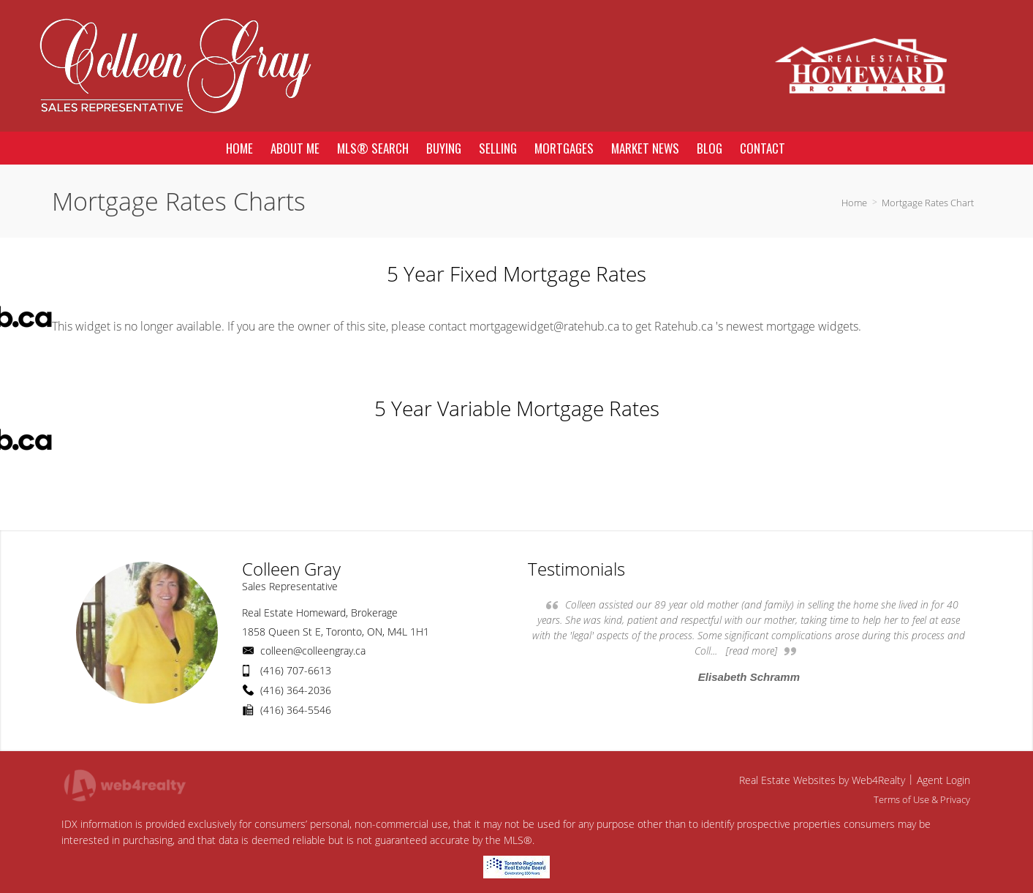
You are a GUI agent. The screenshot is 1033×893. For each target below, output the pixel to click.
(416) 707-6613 (295, 670)
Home (854, 202)
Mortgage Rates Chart (928, 202)
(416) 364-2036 (295, 690)
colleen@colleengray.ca (313, 650)
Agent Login (943, 780)
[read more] (751, 650)
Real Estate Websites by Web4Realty (822, 780)
